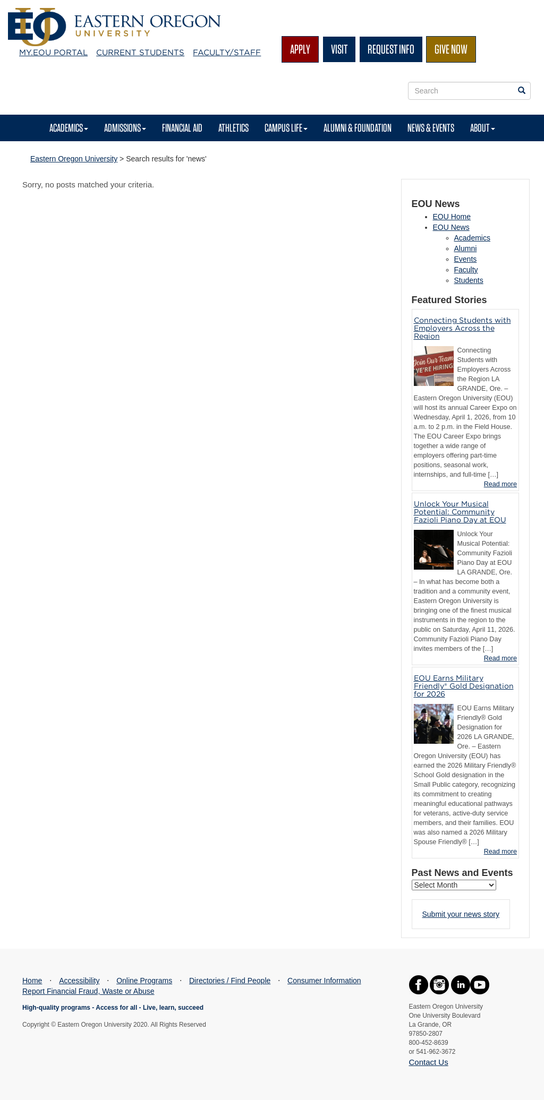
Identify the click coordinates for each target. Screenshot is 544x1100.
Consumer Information (324, 980)
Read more (500, 484)
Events (465, 259)
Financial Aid (182, 127)
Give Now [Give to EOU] (451, 49)
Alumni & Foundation (358, 127)
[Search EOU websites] (522, 91)
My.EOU (53, 52)
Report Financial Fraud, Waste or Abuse (88, 991)
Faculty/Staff (227, 52)
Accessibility (79, 980)
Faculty (466, 269)
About (482, 127)
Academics (68, 127)
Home (32, 980)
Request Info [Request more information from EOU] (391, 49)
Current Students (140, 52)
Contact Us (428, 1062)
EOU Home (452, 216)
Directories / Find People (229, 980)
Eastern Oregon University (73, 158)
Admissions (125, 127)
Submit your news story (461, 914)
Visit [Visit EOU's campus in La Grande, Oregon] (339, 49)
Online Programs (144, 980)
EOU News (451, 227)
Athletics (233, 127)
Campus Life (286, 127)
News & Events (430, 127)
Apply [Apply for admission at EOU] (300, 49)
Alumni (465, 248)
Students (468, 280)
